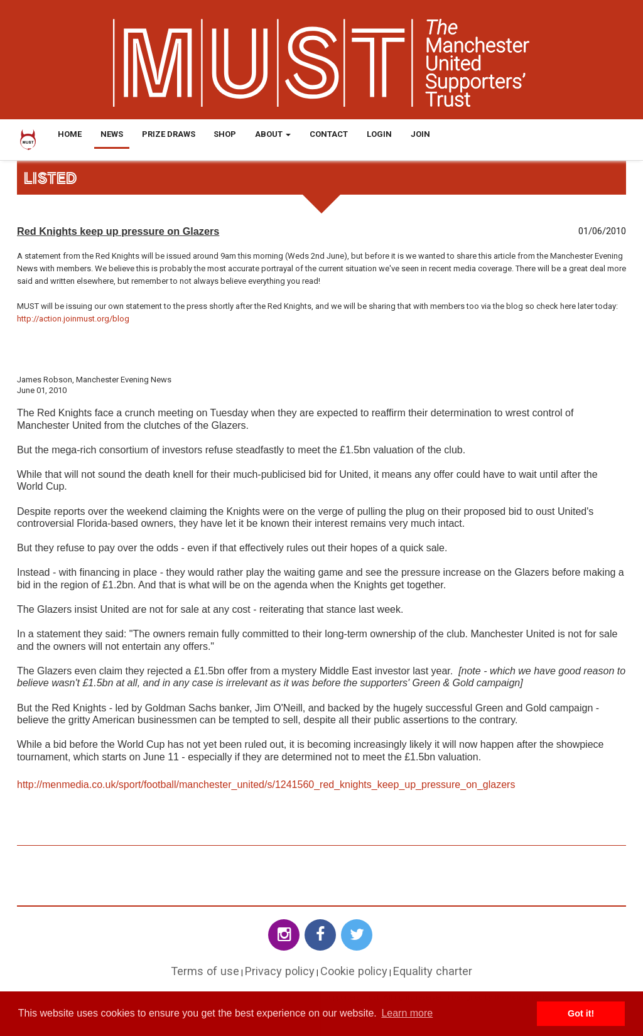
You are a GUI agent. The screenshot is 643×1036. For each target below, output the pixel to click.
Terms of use (205, 971)
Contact (329, 134)
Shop (224, 134)
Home (70, 134)
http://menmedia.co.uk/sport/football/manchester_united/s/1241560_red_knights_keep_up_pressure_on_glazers (266, 784)
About (273, 134)
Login (379, 134)
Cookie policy (353, 971)
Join (420, 134)
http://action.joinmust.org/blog (73, 318)
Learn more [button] (407, 1013)
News (111, 134)
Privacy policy (280, 971)
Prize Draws (168, 134)
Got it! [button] (581, 1013)
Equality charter (432, 971)
